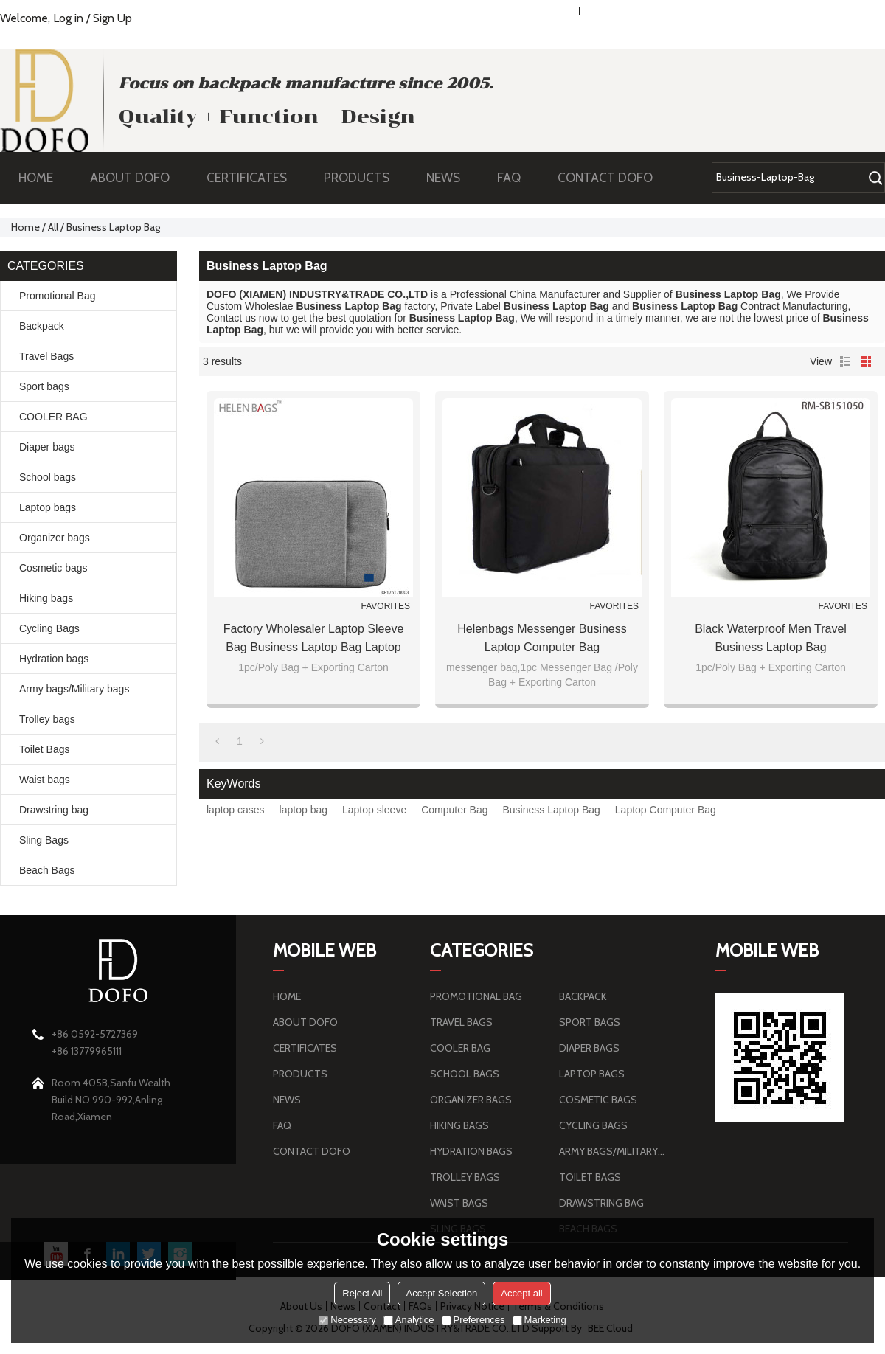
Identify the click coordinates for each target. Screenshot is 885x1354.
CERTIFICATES (246, 177)
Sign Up (112, 18)
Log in (68, 18)
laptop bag (303, 810)
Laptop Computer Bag (665, 810)
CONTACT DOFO (605, 177)
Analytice (409, 1319)
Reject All (362, 1293)
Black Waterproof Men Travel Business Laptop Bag (771, 637)
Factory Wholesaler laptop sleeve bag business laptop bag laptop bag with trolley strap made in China (313, 639)
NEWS (450, 178)
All (53, 227)
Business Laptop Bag (551, 810)
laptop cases (235, 810)
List (845, 361)
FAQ (516, 178)
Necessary (347, 1319)
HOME (35, 177)
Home (25, 227)
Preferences (473, 1319)
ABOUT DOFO (137, 178)
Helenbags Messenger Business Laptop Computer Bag (541, 637)
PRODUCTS (364, 178)
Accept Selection (441, 1293)
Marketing (539, 1319)
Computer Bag (454, 810)
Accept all (521, 1293)
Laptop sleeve (374, 810)
